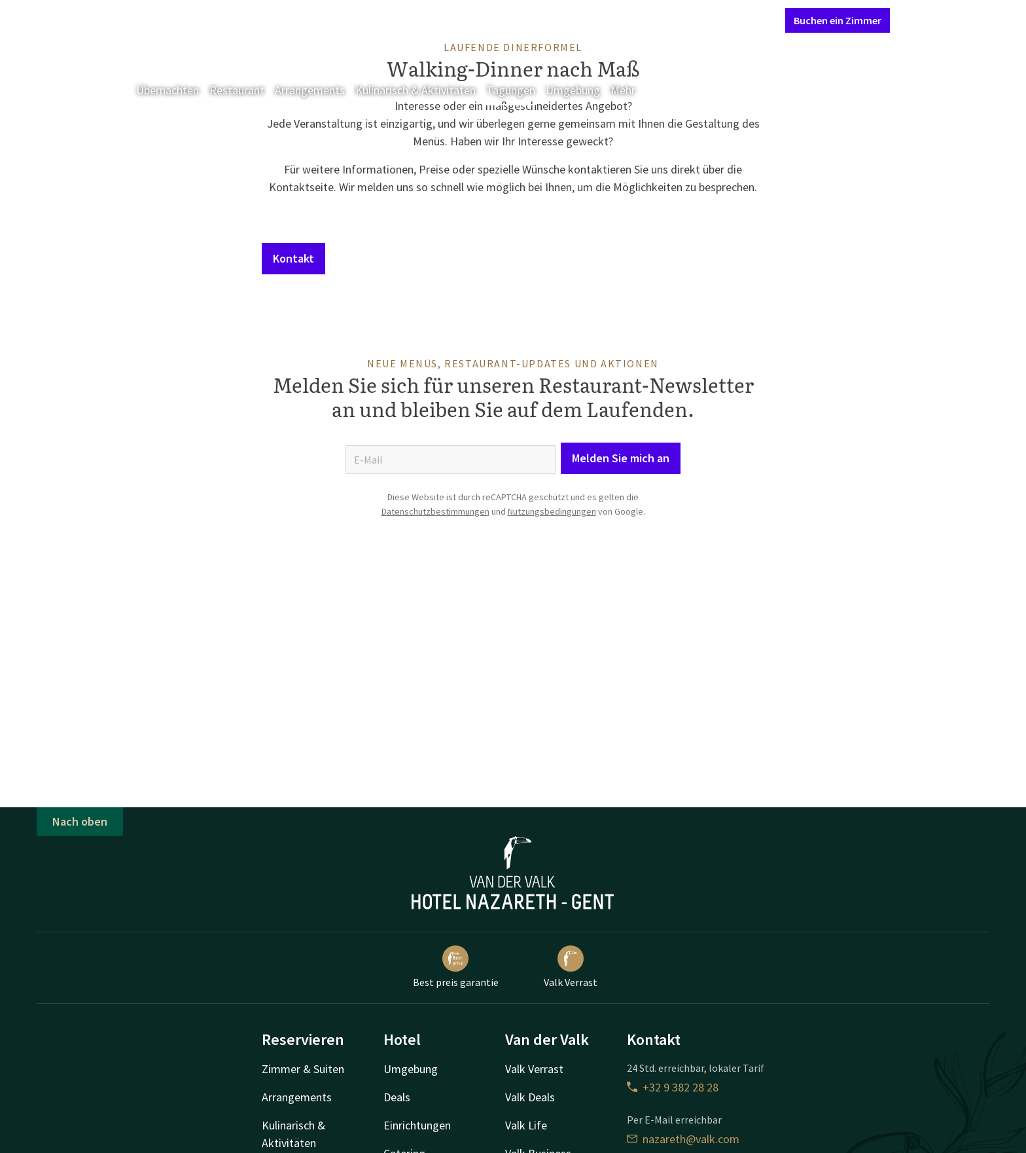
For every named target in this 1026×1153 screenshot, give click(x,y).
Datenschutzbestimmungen (435, 511)
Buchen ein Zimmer (837, 20)
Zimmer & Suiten (303, 1068)
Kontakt (626, 19)
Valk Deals (530, 1097)
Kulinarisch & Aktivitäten (415, 90)
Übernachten (167, 90)
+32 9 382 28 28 (672, 1087)
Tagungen (510, 90)
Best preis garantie (456, 967)
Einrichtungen (417, 1125)
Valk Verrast (570, 967)
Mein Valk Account (695, 19)
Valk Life (526, 1125)
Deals (396, 1097)
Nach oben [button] (79, 821)
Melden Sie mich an (620, 458)
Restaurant (236, 90)
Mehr (632, 90)
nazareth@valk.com (683, 1138)
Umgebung (573, 90)
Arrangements (310, 90)
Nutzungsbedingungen (552, 511)
